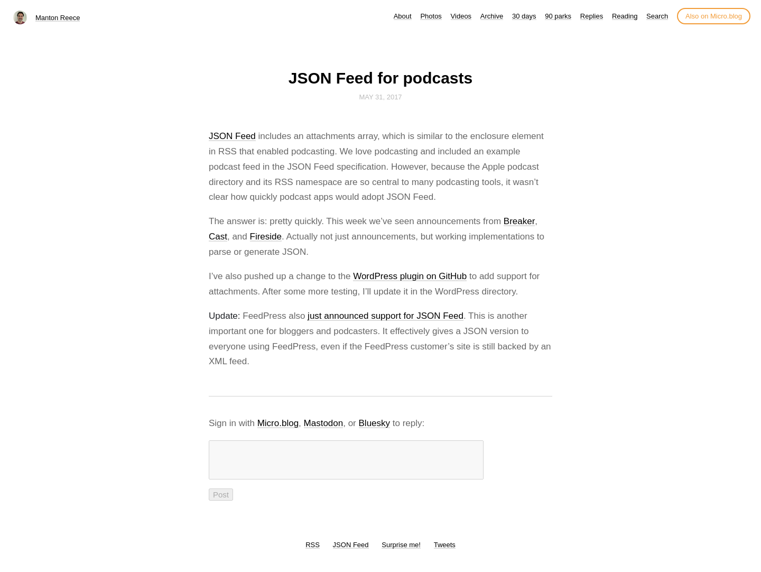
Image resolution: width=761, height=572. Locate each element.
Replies (591, 16)
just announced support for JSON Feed (385, 316)
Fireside (266, 237)
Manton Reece (57, 18)
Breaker (519, 221)
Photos (430, 16)
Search (657, 16)
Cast (218, 237)
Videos (461, 16)
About (403, 16)
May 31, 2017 (380, 97)
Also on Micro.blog (713, 16)
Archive (491, 16)
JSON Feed (232, 136)
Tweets (445, 551)
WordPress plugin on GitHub (410, 276)
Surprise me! (401, 551)
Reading (624, 16)
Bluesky (375, 423)
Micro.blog (278, 423)
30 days (524, 16)
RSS (312, 551)
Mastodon (324, 423)
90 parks (558, 16)
